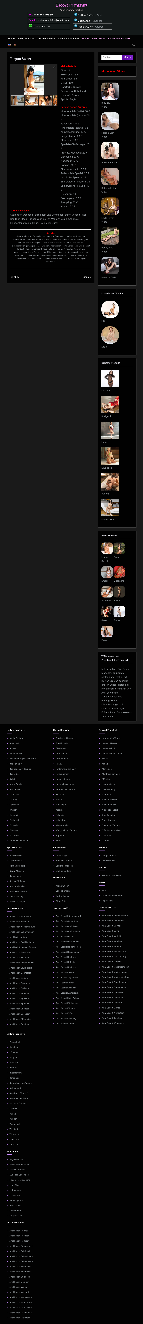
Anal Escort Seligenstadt (21, 1261)
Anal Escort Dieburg (19, 978)
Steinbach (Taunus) (18, 1093)
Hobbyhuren (15, 1190)
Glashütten (61, 748)
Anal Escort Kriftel (64, 1013)
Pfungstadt (14, 1042)
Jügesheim (61, 804)
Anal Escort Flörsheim (20, 1019)
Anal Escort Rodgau (18, 1230)
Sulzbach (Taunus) (18, 1103)
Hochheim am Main (65, 784)
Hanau (59, 764)
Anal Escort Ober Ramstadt (115, 982)
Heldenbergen (62, 774)
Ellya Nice (106, 467)
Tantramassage (16, 896)
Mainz (105, 764)
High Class (14, 1185)
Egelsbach (14, 820)
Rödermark (14, 1052)
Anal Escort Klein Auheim (68, 998)
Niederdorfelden (109, 799)
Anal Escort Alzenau (19, 921)
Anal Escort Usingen (19, 1282)
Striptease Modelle (18, 891)
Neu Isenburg (108, 789)
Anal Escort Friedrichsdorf (68, 916)
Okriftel (105, 840)
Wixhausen (14, 1139)
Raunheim (14, 1047)
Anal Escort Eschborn (19, 1014)
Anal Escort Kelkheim (66, 987)
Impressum (107, 901)
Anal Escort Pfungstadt (113, 1013)
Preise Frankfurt (46, 38)
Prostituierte (15, 1205)
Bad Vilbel (14, 774)
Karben (59, 810)
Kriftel (58, 840)
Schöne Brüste (63, 891)
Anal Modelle (15, 855)
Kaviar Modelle (16, 871)
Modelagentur (16, 1200)
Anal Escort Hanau (65, 936)
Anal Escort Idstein (65, 972)
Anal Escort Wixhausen (20, 1312)
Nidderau (106, 794)
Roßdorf (13, 1067)
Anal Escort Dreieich (19, 988)
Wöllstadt (14, 1144)
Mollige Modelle (63, 871)
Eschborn (14, 835)
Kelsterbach (61, 820)
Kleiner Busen (62, 886)
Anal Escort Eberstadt (19, 993)
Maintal (105, 758)
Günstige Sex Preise (19, 1175)
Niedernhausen (109, 804)
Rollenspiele (15, 876)
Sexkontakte (15, 1210)
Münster (106, 779)
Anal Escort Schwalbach (21, 1256)
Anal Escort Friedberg (19, 1024)
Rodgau (13, 1057)
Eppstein (13, 825)
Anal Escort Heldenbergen (68, 947)
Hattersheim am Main (66, 769)
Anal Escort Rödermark (113, 1023)
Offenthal (106, 835)
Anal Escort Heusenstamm (68, 952)
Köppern (60, 835)
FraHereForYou (84, 15)
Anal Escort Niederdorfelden (115, 967)
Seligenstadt (15, 1088)
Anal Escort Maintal (111, 926)
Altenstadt (14, 743)
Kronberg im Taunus (111, 738)
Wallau (12, 1114)
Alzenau (13, 748)
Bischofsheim (16, 784)
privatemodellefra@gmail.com (52, 20)
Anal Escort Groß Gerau (67, 926)
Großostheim (62, 758)
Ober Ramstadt (109, 815)
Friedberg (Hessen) (65, 738)
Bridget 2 (106, 416)
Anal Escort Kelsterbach (67, 993)
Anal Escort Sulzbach (19, 1277)
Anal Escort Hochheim (66, 957)
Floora (117, 620)
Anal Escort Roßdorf (19, 1241)
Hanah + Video (109, 277)
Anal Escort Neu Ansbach (114, 951)
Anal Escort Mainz (110, 931)
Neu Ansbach (108, 784)
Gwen (104, 620)
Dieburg (13, 799)
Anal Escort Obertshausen (114, 987)
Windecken (14, 1134)
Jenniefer (106, 600)
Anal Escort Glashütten (67, 921)
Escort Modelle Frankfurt (21, 38)
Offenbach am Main (111, 830)
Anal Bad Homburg (18, 937)
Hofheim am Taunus (65, 789)
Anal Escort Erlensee (19, 1009)
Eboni (104, 346)
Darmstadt (14, 794)
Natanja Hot (107, 519)
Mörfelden (107, 769)
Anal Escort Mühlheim (112, 941)
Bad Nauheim (15, 764)
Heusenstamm (63, 779)
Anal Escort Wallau (18, 1287)
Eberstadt (14, 815)
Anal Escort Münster (111, 946)
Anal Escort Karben (65, 982)
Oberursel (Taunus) (111, 825)
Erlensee (13, 830)
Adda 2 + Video (109, 162)
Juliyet (117, 600)
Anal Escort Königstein (67, 1003)
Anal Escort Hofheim (66, 962)
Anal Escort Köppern (65, 1008)
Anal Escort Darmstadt (20, 973)
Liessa (104, 442)
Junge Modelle (109, 855)
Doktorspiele (15, 860)
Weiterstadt (14, 1124)
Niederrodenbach (110, 810)
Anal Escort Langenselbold (115, 915)
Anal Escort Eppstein (19, 1003)
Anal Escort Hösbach (66, 967)
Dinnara (105, 390)
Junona (105, 493)
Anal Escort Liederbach (113, 920)
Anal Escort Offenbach (112, 997)
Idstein (59, 799)
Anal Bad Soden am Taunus (22, 947)
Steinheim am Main (18, 1098)
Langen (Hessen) (110, 743)
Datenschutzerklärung (112, 895)
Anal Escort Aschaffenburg (22, 927)
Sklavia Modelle (16, 886)
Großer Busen (62, 896)
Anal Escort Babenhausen (21, 932)
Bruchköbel (14, 789)
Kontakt (105, 890)
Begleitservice (16, 1159)
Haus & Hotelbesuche (19, 1180)
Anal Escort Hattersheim (67, 941)
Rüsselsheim (15, 1073)
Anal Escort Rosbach (19, 1236)
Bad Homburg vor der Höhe (22, 758)
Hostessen (14, 1195)
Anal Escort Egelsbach (20, 998)
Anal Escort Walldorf (19, 1292)
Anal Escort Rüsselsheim (21, 1246)
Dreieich (13, 810)
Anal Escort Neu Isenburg (114, 956)
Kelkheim (60, 815)
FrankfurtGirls (83, 26)
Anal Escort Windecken (20, 1307)
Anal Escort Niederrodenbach (116, 977)
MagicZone (82, 20)
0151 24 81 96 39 (43, 14)
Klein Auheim (62, 825)
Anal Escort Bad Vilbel (20, 952)
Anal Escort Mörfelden (112, 936)
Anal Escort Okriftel (111, 1008)
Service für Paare (17, 881)
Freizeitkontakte (17, 1169)
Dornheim (14, 804)
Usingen (13, 1108)
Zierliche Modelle (64, 860)
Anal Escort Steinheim (20, 1271)
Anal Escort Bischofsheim (21, 962)
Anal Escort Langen (65, 1023)
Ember (104, 580)
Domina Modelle (17, 866)
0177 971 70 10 (39, 26)
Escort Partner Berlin (111, 875)
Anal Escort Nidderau (112, 961)
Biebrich (13, 779)
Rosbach (13, 1062)
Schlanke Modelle (64, 866)
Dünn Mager (61, 855)
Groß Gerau (61, 753)
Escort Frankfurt (71, 5)
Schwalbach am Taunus (20, 1083)
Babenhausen (16, 753)
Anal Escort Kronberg (66, 1018)
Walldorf (13, 1119)
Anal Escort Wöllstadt (19, 1317)
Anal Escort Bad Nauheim (21, 942)
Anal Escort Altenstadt (20, 916)
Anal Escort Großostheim (68, 931)
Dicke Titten (61, 901)
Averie (117, 557)
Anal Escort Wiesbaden (20, 1302)
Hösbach (60, 794)
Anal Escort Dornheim (19, 983)
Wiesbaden (14, 1129)
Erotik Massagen (17, 901)
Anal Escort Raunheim (112, 1018)
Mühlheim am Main (111, 774)
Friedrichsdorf (62, 743)
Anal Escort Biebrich (19, 957)
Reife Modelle (108, 860)
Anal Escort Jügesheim (67, 977)
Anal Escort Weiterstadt (20, 1297)
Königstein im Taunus (66, 830)
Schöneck (14, 1078)
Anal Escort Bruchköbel (20, 968)
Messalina (119, 580)
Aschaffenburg (16, 738)
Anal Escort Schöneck (19, 1251)
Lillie (103, 321)
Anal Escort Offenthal (112, 1002)
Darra (104, 640)
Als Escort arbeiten (68, 38)
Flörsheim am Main (18, 840)
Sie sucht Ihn (15, 1215)
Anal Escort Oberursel (112, 992)
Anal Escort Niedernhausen (115, 972)
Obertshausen (108, 820)
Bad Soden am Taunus (20, 769)
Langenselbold (109, 748)
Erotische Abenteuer (19, 1164)
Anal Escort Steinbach (20, 1266)
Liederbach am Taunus (113, 753)
